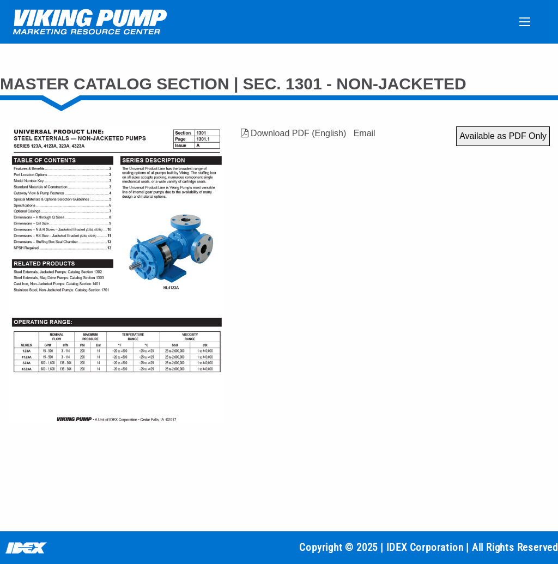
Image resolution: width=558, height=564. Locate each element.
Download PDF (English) (294, 133)
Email (364, 133)
